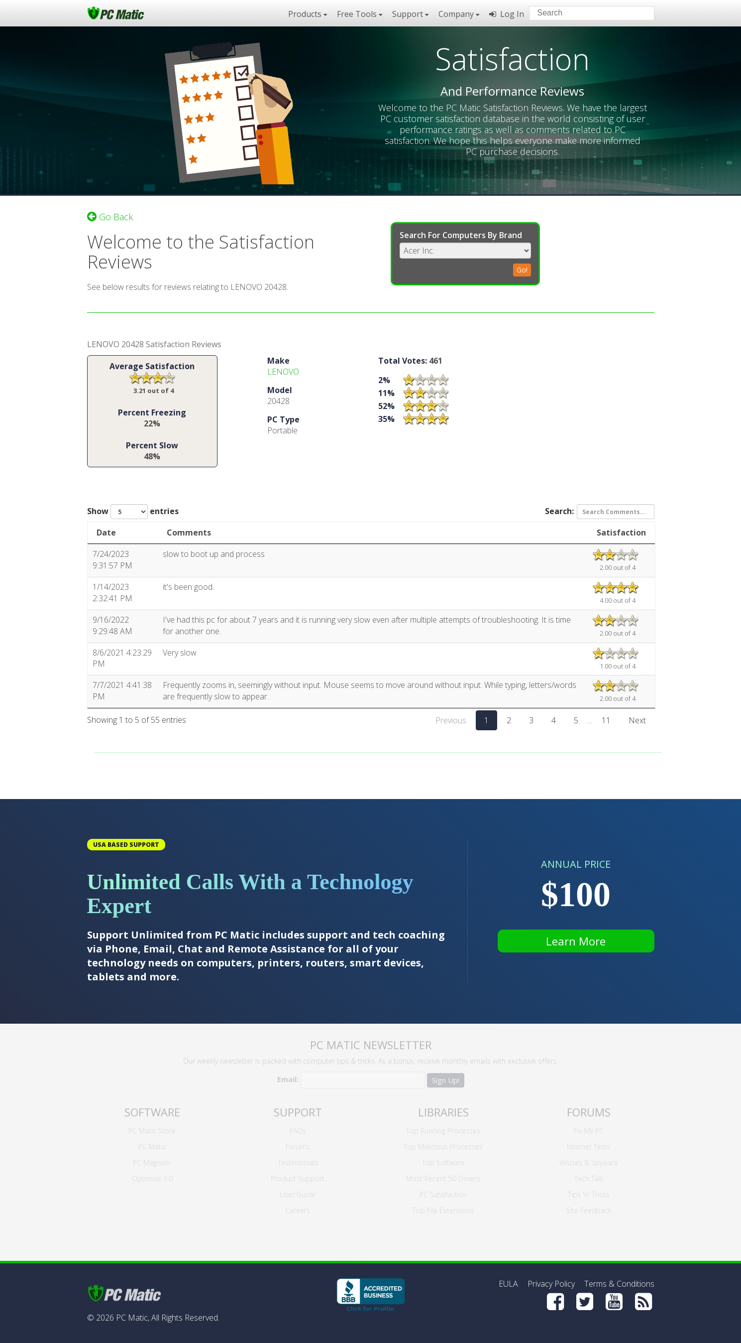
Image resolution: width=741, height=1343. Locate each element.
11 (606, 722)
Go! (522, 267)
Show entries (133, 513)
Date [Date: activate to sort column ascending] (106, 534)
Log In (506, 13)
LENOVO (283, 373)
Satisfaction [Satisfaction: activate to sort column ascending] (621, 534)
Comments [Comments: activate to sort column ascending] (189, 534)
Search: (599, 513)
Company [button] (458, 13)
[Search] (638, 12)
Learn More (576, 941)
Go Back (110, 215)
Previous (450, 722)
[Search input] (584, 14)
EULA (508, 1283)
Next (637, 722)
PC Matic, (132, 1317)
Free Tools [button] (359, 13)
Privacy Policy (551, 1283)
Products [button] (307, 13)
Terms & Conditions (619, 1283)
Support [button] (410, 13)
